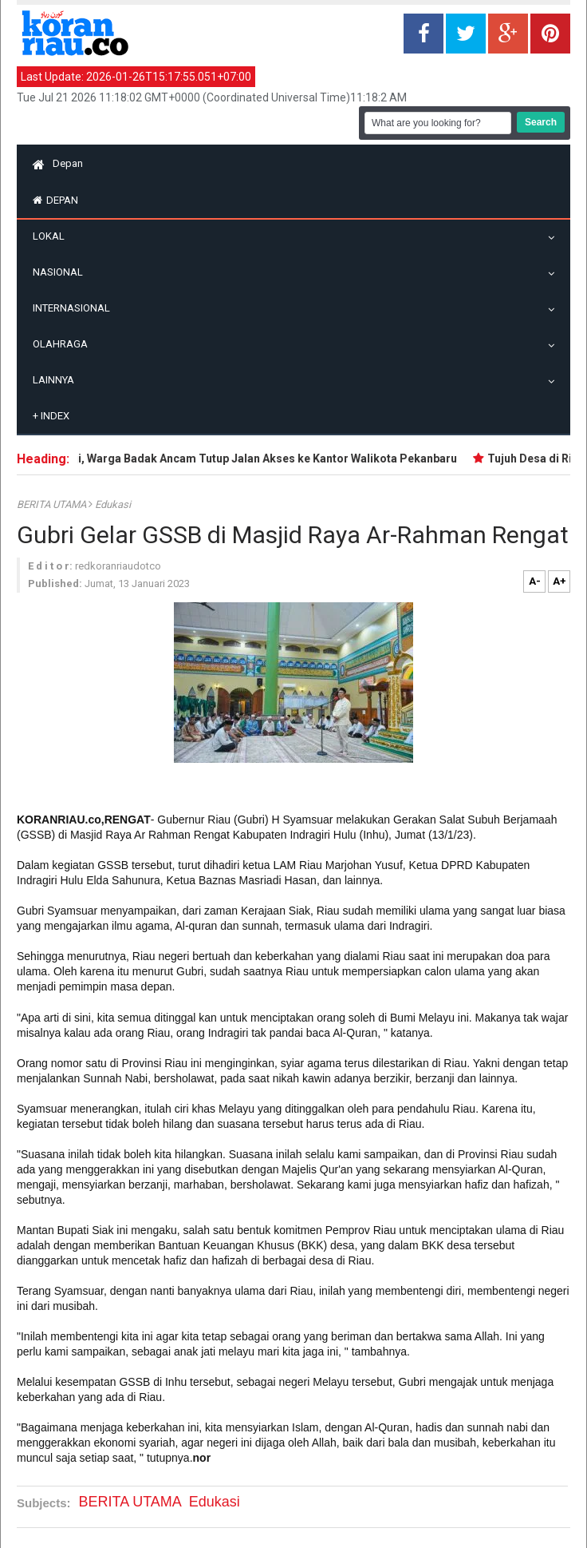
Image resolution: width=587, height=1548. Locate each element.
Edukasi (113, 504)
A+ (559, 581)
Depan (58, 163)
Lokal (53, 236)
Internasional (75, 308)
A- (535, 581)
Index (51, 416)
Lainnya (57, 380)
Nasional (62, 272)
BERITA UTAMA (53, 504)
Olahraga (64, 344)
